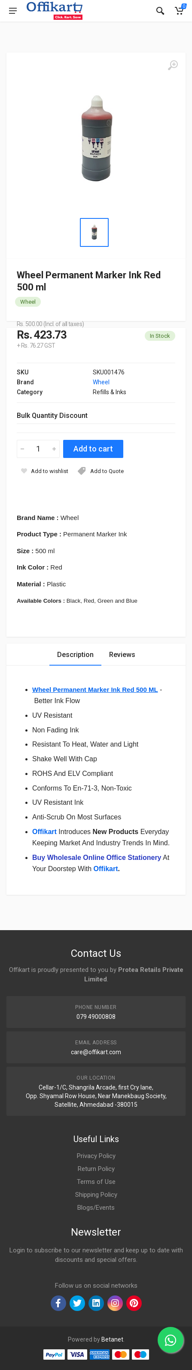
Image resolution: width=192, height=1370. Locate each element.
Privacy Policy (96, 1156)
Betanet (112, 1339)
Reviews (122, 655)
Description (75, 655)
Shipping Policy (96, 1195)
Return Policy (96, 1169)
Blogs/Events (96, 1207)
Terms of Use (96, 1182)
